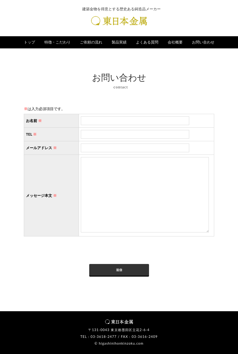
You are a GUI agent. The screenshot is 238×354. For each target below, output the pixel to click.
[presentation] (59, 255)
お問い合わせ (203, 42)
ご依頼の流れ (91, 42)
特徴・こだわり (57, 42)
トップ (29, 42)
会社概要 (175, 42)
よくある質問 (147, 42)
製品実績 (119, 42)
